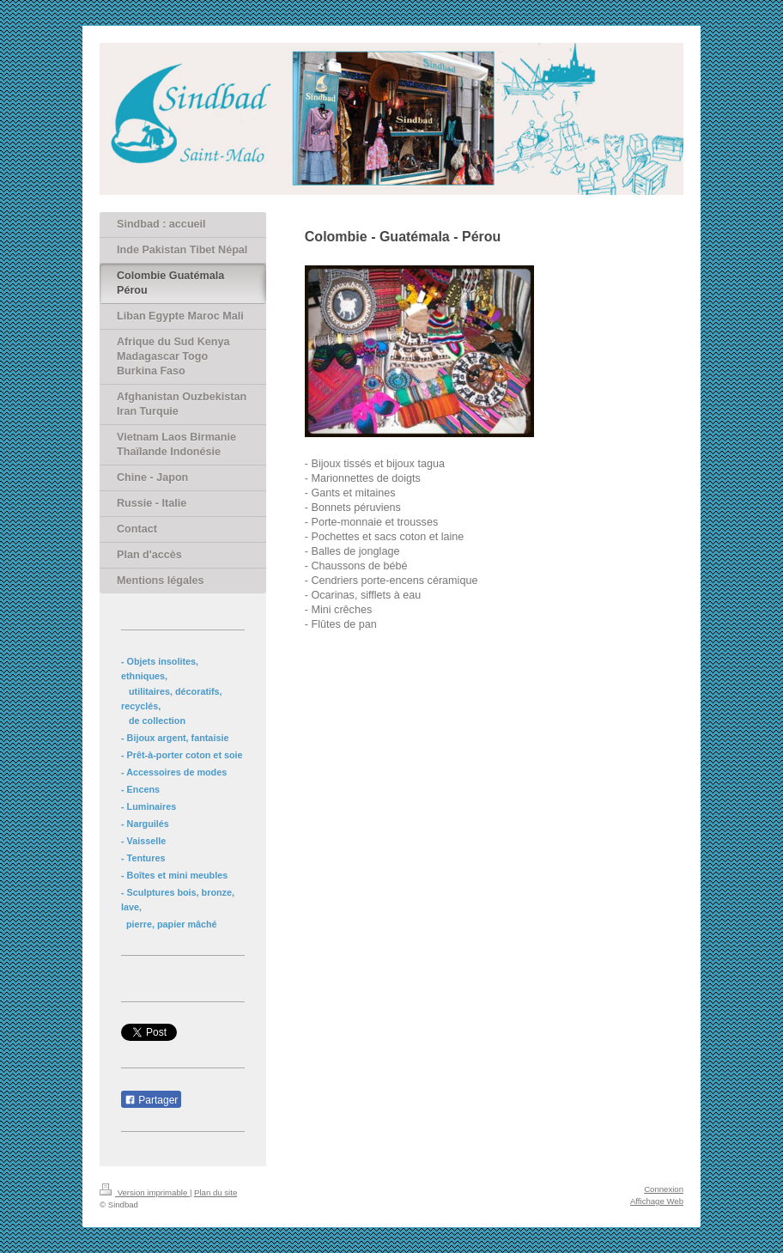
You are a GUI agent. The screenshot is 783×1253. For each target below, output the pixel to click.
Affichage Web (656, 1201)
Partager (151, 1100)
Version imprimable (145, 1192)
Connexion (663, 1189)
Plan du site (215, 1192)
